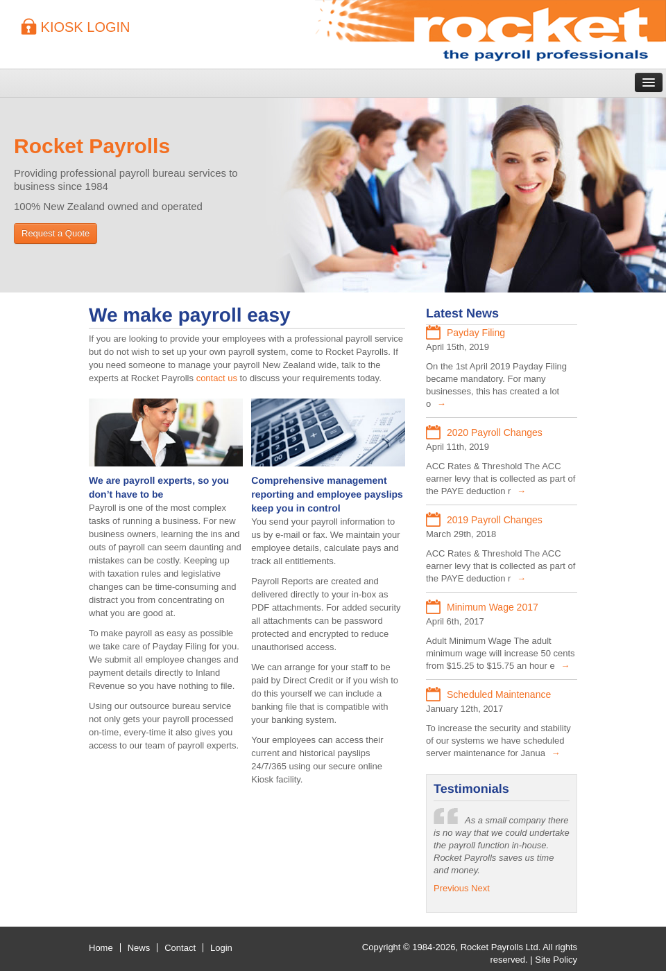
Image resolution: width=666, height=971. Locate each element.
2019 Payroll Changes (495, 519)
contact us (216, 378)
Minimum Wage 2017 (492, 607)
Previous (451, 888)
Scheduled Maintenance (499, 694)
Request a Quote (55, 233)
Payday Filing (476, 332)
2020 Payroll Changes (495, 432)
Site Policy (556, 959)
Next (480, 888)
